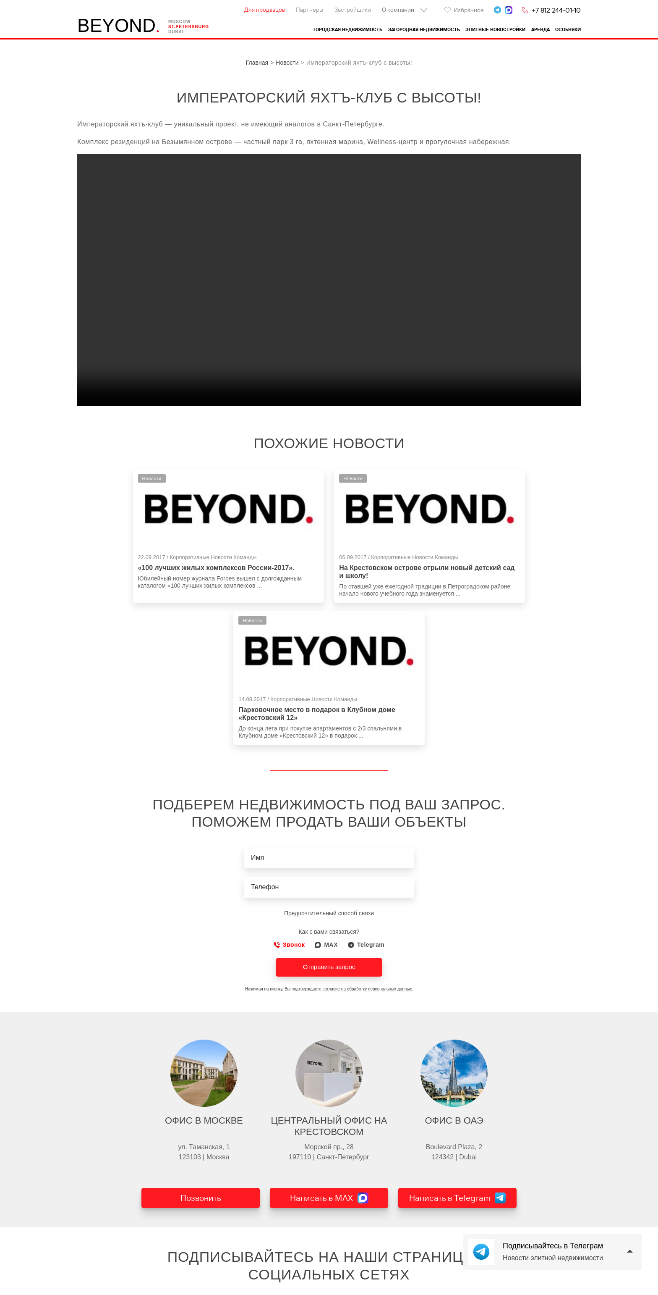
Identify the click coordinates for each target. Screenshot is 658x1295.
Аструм (402, 1260)
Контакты (89, 1269)
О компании (398, 9)
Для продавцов (264, 9)
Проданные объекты (105, 1278)
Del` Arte (403, 1269)
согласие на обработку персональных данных (367, 869)
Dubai (179, 32)
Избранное (464, 10)
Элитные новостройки (495, 29)
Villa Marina (407, 1278)
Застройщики (352, 9)
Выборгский (294, 1278)
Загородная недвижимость (424, 29)
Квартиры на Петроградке (203, 1287)
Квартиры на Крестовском (203, 1269)
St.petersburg (191, 27)
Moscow (182, 22)
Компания (90, 1260)
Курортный (293, 1260)
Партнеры (309, 9)
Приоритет (406, 1287)
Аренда (540, 29)
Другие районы (298, 1287)
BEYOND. (90, 1247)
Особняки (568, 29)
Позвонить (200, 1079)
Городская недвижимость (347, 29)
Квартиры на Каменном (200, 1278)
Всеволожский (297, 1269)
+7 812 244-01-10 (556, 10)
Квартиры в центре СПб (200, 1260)
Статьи (86, 1287)
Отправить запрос (329, 846)
